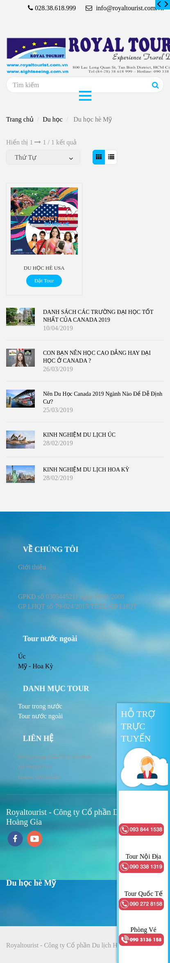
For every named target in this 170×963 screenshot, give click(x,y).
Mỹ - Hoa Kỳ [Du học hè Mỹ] (35, 666)
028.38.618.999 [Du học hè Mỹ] (55, 8)
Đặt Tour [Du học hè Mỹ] (44, 280)
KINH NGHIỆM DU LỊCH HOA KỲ (86, 470)
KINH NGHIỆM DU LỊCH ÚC (79, 435)
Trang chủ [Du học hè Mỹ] (20, 119)
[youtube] (35, 839)
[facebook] (15, 839)
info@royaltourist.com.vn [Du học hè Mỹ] (125, 8)
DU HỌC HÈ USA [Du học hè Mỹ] (44, 268)
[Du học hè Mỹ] (159, 4)
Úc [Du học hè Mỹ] (22, 656)
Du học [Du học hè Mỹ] (53, 119)
